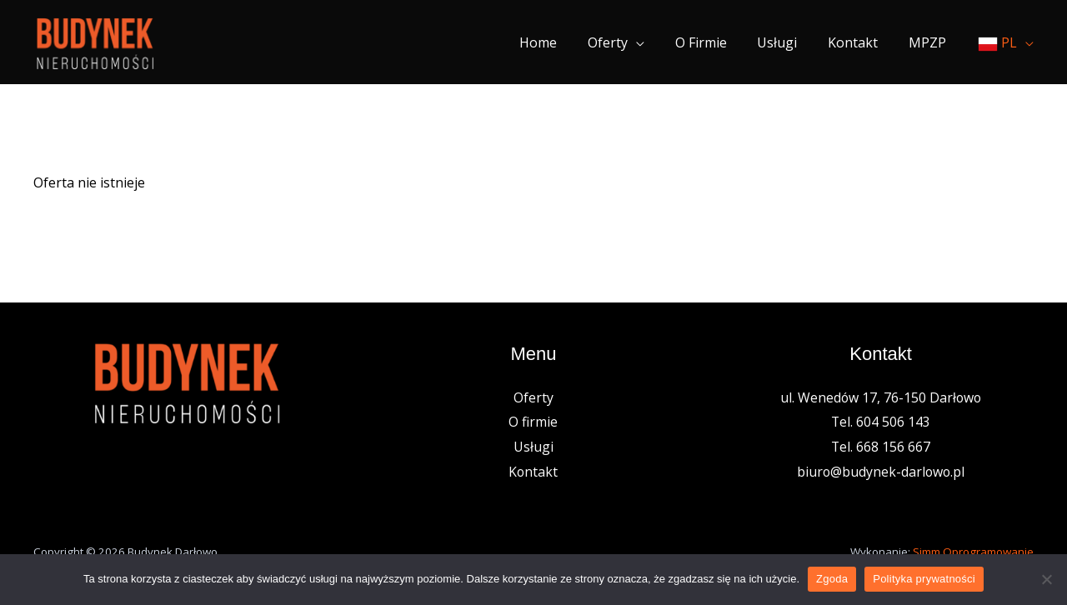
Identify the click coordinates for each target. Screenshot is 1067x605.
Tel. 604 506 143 (881, 421)
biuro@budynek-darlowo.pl (881, 471)
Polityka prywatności (924, 578)
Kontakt (859, 42)
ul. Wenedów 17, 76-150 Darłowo (881, 397)
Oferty (625, 42)
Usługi (787, 42)
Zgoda (832, 578)
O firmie (714, 42)
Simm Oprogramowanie (973, 551)
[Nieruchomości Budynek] (94, 41)
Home (560, 42)
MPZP (929, 42)
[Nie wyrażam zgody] (1046, 579)
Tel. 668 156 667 (881, 447)
